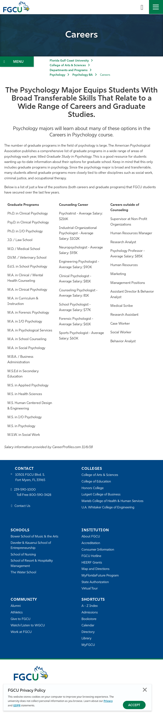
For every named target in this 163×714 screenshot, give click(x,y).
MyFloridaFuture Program (100, 575)
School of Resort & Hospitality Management (32, 563)
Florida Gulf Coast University (69, 60)
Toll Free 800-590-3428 (34, 495)
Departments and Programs (68, 70)
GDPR (16, 705)
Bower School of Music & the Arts (35, 536)
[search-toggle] (142, 7)
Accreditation (91, 543)
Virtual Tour (90, 588)
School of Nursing (23, 554)
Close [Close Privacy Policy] (145, 689)
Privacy (108, 701)
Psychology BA (82, 75)
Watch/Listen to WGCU (28, 625)
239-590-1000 (25, 489)
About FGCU (91, 536)
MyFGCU (88, 645)
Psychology (57, 75)
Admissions (90, 612)
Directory (88, 632)
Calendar (88, 625)
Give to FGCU (20, 619)
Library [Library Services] (86, 638)
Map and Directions (96, 569)
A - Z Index (90, 606)
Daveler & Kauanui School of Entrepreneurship (31, 545)
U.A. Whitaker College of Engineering (108, 507)
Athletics (17, 612)
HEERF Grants (92, 562)
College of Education (96, 481)
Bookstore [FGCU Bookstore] (89, 619)
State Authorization (95, 582)
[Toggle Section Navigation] (17, 61)
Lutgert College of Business (101, 494)
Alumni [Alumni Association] (16, 606)
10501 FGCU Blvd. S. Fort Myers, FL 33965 (30, 477)
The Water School (23, 572)
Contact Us (22, 506)
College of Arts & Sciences (68, 65)
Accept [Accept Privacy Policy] (134, 705)
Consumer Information (98, 549)
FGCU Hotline (91, 556)
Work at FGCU (21, 632)
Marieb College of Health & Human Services (113, 501)
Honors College (93, 488)
